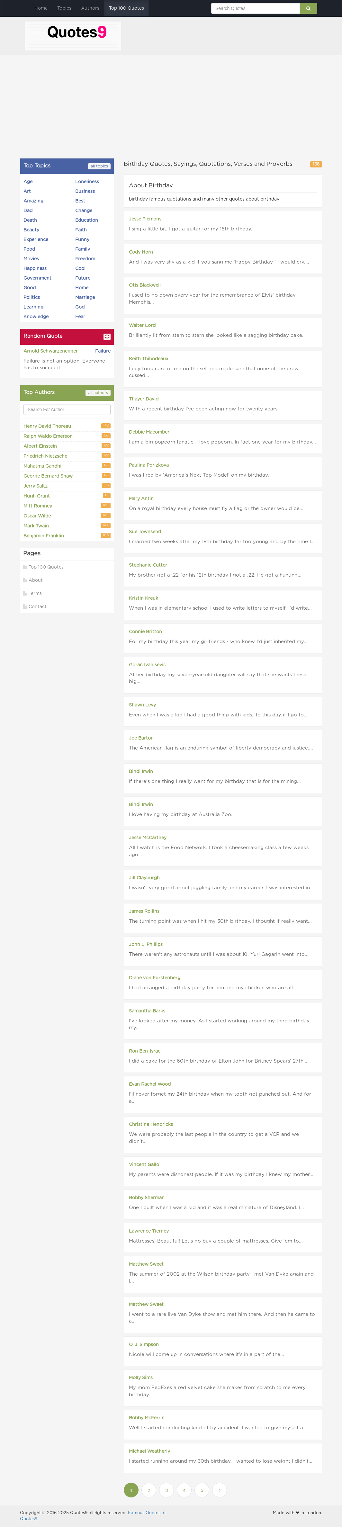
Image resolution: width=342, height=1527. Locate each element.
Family (82, 249)
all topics (99, 166)
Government (37, 278)
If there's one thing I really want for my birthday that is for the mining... (215, 781)
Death (30, 220)
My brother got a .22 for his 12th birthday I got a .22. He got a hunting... (215, 575)
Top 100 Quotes (126, 8)
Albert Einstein (67, 446)
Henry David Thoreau (67, 426)
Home (41, 8)
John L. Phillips (146, 944)
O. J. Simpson (144, 1345)
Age (27, 182)
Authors (90, 8)
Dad (27, 211)
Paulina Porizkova (149, 465)
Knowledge (36, 317)
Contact (35, 606)
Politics (31, 297)
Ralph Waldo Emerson (67, 436)
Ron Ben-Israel (145, 1051)
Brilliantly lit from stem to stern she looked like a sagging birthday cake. (216, 335)
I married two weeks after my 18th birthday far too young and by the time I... (222, 541)
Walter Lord (142, 325)
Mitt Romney (67, 505)
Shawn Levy (142, 705)
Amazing (33, 201)
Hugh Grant (67, 496)
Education (86, 220)
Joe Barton (141, 738)
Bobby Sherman (147, 1198)
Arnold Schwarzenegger (50, 351)
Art (27, 191)
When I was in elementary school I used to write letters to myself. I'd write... (220, 608)
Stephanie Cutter (148, 565)
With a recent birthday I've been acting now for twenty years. (204, 409)
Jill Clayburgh (144, 878)
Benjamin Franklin (67, 535)
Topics (64, 8)
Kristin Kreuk (143, 598)
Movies (31, 259)
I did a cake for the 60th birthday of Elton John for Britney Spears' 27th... (218, 1061)
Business (85, 191)
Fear (80, 317)
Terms (32, 593)
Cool (80, 268)
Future (82, 278)
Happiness (35, 268)
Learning (33, 307)
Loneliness (87, 182)
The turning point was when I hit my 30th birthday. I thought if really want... (220, 921)
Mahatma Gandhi (67, 466)
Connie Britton (145, 632)
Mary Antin (141, 499)
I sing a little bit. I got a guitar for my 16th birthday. (190, 229)
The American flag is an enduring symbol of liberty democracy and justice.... (221, 748)
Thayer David (143, 399)
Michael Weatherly (149, 1451)
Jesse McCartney (147, 838)
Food (29, 249)
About (33, 580)
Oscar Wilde (67, 515)
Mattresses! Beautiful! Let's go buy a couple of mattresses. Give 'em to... (216, 1241)
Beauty (31, 230)
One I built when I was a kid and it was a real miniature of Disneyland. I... (216, 1207)
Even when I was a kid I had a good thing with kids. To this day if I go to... (218, 715)
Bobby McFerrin (147, 1418)
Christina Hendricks (151, 1124)
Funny (82, 240)
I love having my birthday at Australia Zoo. (180, 814)
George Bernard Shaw (67, 476)
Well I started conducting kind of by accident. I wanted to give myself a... (218, 1427)
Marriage (85, 297)
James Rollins (144, 911)
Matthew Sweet (146, 1264)
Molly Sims (141, 1378)
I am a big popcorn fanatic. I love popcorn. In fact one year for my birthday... (222, 442)
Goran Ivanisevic (147, 665)
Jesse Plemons (145, 219)
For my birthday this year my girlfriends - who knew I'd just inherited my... (218, 641)
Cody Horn (141, 252)
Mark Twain (67, 525)
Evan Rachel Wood (150, 1084)
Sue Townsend (145, 532)
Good (29, 288)
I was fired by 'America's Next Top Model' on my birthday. (199, 475)
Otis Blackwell (145, 285)
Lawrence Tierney (149, 1231)
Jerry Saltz (67, 486)
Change (83, 211)
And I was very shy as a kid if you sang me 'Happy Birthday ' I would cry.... (219, 262)
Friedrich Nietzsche (67, 456)
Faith (81, 230)
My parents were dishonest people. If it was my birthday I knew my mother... (221, 1174)
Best (80, 201)
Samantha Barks (147, 1011)
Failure (103, 351)
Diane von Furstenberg (154, 978)
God (80, 307)
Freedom (85, 259)
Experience (35, 240)
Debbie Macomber (149, 432)
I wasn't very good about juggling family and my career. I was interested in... (221, 887)
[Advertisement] (171, 107)
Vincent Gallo (144, 1165)
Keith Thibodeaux (148, 359)
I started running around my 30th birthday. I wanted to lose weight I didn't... (220, 1461)
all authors (98, 393)
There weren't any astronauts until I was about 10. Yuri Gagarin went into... (219, 954)
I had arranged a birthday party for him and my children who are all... (213, 987)
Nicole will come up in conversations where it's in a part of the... (206, 1354)
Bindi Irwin (141, 771)
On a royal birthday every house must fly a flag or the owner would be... (216, 508)
